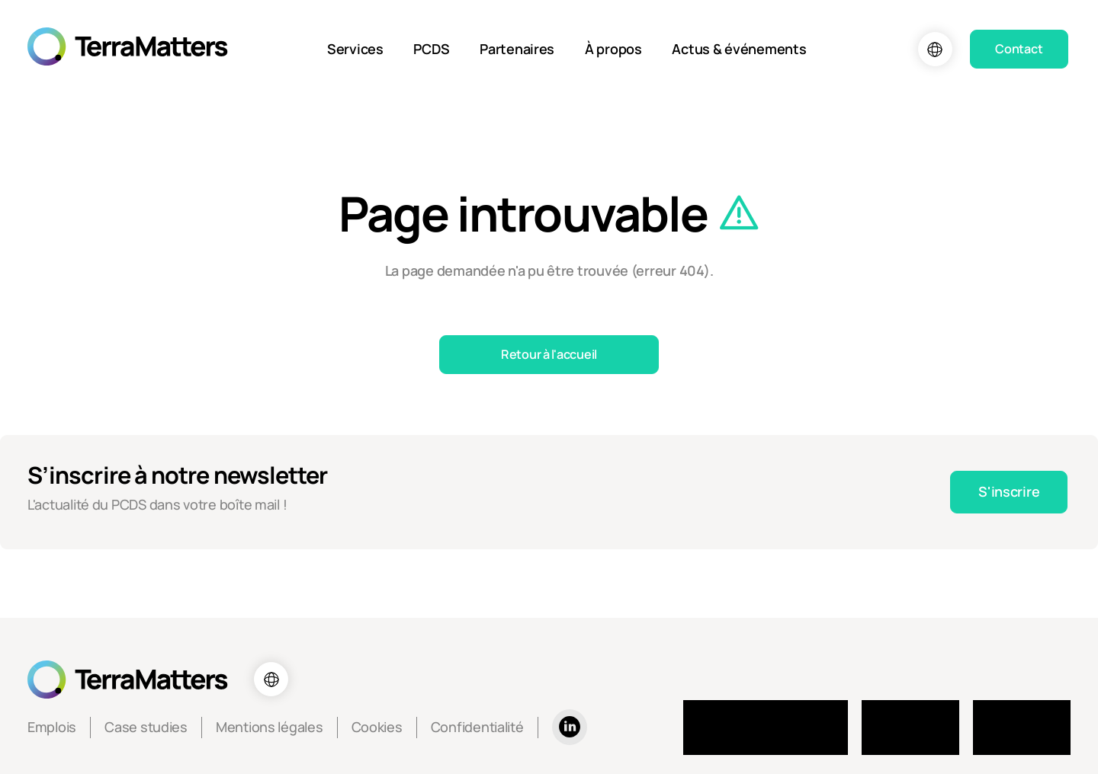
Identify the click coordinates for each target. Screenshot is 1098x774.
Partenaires (517, 49)
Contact (1018, 48)
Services (355, 49)
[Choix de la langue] (935, 49)
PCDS (431, 49)
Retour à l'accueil (549, 354)
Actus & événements (739, 49)
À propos (613, 49)
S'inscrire (1008, 491)
